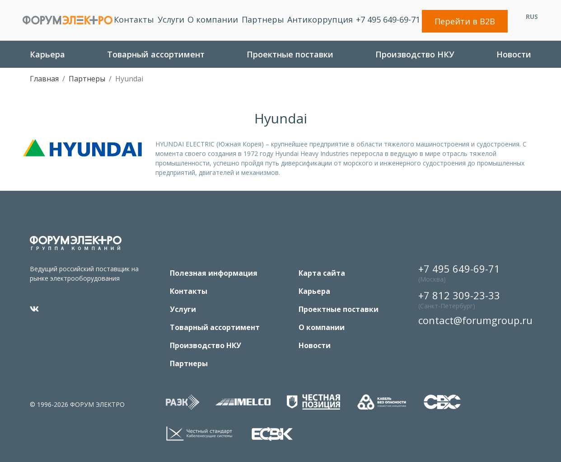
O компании (212, 19)
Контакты (134, 19)
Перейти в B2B (465, 21)
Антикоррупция (320, 19)
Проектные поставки (290, 54)
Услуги (171, 19)
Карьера (47, 54)
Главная (44, 79)
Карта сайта (322, 273)
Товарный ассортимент (156, 54)
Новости (513, 54)
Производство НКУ (414, 54)
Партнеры (263, 19)
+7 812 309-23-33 (459, 300)
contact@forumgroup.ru (473, 320)
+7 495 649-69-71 (388, 19)
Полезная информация (213, 273)
